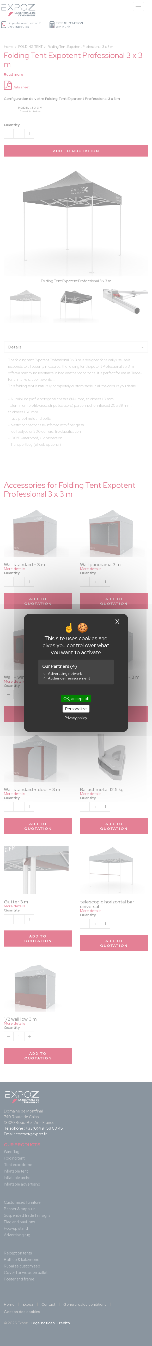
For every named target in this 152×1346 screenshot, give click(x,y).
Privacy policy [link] (76, 717)
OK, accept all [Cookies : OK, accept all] (76, 698)
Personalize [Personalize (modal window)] (76, 708)
